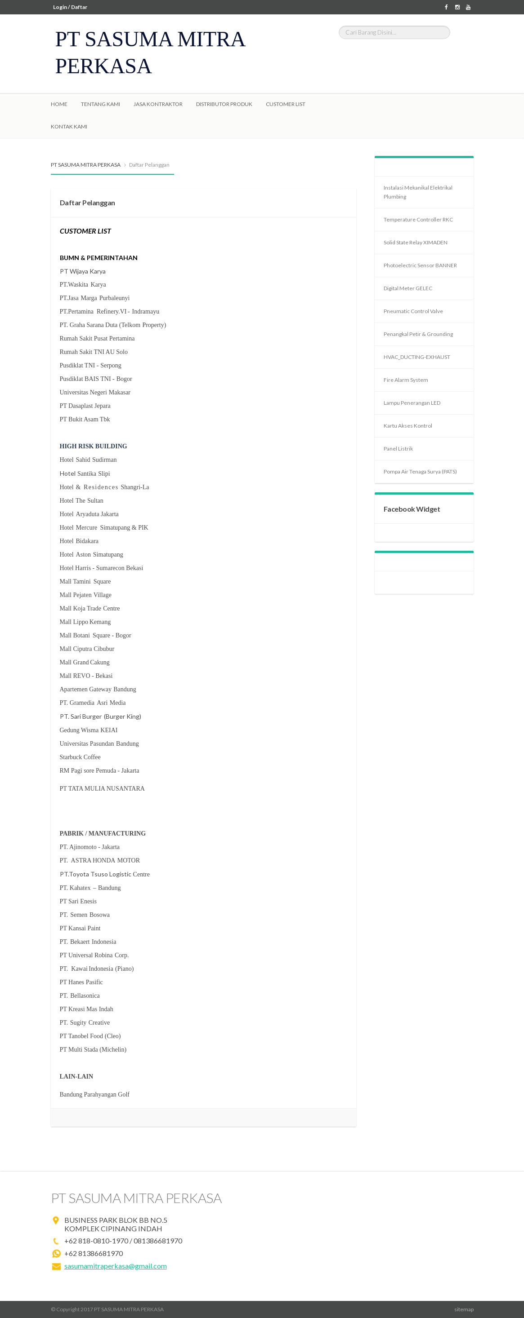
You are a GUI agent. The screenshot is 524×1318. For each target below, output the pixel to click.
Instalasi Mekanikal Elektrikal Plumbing (418, 192)
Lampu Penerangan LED (412, 402)
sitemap (464, 1309)
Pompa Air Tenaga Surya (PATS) (420, 471)
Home (59, 104)
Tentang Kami (100, 104)
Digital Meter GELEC (408, 288)
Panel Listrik (398, 448)
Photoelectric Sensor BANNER (420, 265)
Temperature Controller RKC (418, 219)
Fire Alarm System (406, 379)
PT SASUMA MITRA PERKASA (86, 164)
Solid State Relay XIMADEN (416, 242)
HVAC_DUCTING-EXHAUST (417, 357)
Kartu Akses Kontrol (408, 425)
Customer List (285, 104)
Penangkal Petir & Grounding (418, 334)
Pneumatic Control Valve (413, 311)
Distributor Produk (224, 104)
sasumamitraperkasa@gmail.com (115, 1265)
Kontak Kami (69, 126)
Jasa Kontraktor (158, 104)
